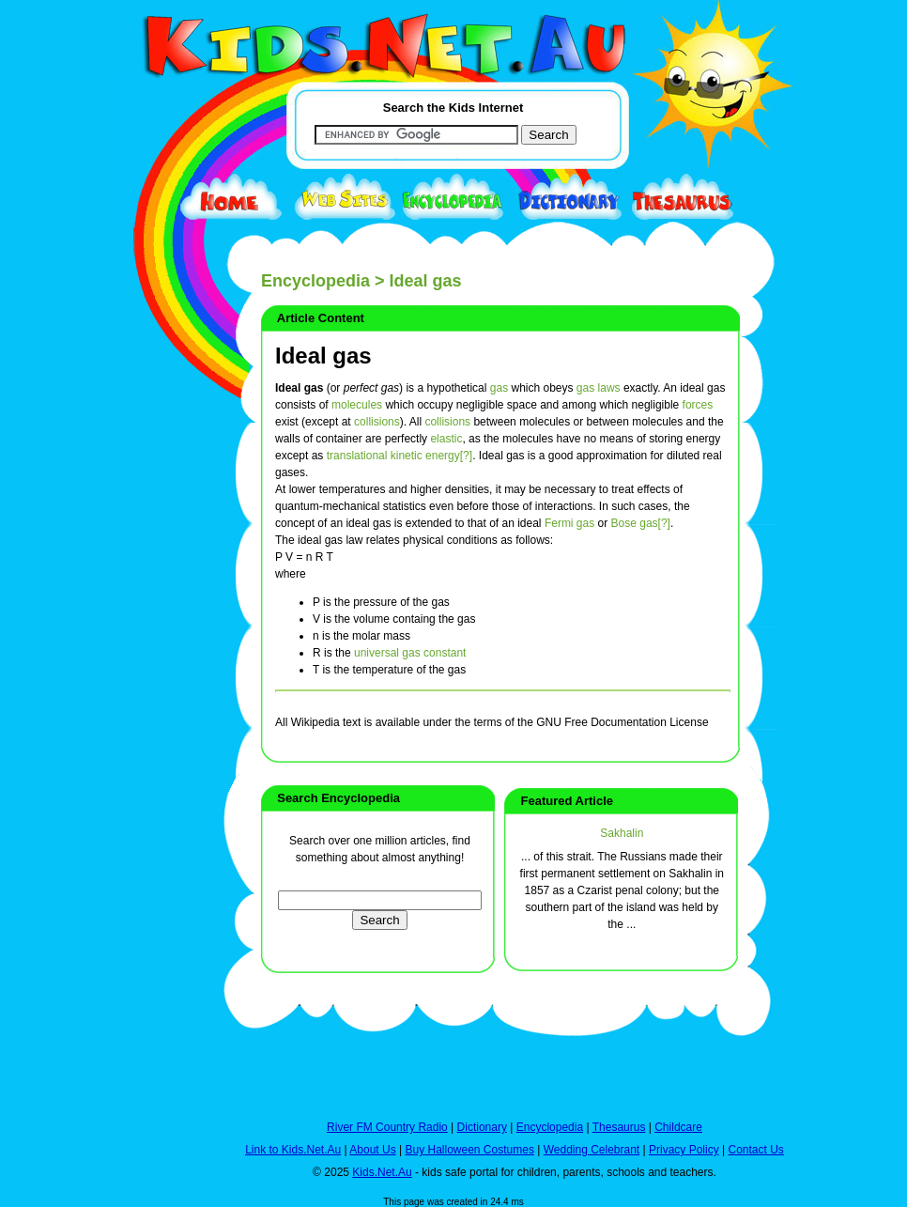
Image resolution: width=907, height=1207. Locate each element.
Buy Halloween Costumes (469, 1149)
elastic (446, 438)
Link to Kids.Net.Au (293, 1149)
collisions (377, 421)
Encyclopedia (315, 280)
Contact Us (755, 1149)
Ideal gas (323, 355)
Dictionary (482, 1127)
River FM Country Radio (387, 1127)
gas (499, 388)
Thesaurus (619, 1127)
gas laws (598, 388)
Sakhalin (621, 833)
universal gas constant (410, 652)
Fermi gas (569, 523)
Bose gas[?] (640, 523)
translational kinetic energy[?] (399, 455)
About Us (372, 1149)
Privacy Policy (684, 1149)
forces (698, 404)
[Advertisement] (157, 687)
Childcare (678, 1127)
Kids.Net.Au (381, 1172)
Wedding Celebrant (592, 1149)
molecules (356, 404)
